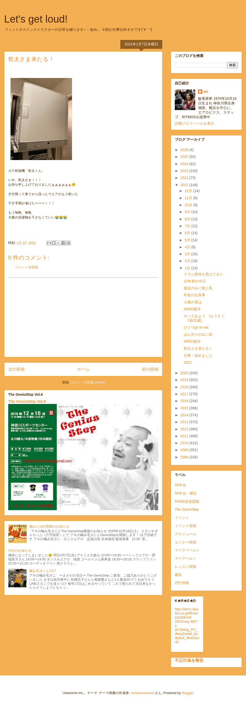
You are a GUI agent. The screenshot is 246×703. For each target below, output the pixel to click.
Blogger (187, 693)
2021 (184, 185)
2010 (184, 443)
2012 (184, 429)
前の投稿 (150, 369)
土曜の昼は (193, 302)
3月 (187, 254)
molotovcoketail (142, 693)
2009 (184, 450)
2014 (184, 415)
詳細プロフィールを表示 (194, 123)
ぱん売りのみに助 (198, 334)
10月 (188, 205)
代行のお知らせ (20, 550)
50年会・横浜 (186, 493)
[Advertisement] (83, 317)
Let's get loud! (36, 19)
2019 (184, 380)
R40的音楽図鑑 (187, 501)
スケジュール (185, 534)
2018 (184, 387)
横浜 (178, 575)
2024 (184, 164)
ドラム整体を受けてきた (203, 274)
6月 (187, 233)
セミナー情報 (185, 542)
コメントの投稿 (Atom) (87, 382)
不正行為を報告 (189, 660)
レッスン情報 (185, 567)
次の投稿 (16, 369)
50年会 (180, 485)
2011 (184, 436)
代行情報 (182, 583)
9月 (187, 212)
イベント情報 (185, 526)
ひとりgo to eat (196, 327)
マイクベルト (185, 558)
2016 (184, 401)
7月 (187, 226)
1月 (187, 268)
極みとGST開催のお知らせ (49, 526)
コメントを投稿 (26, 267)
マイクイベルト (187, 550)
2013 (184, 422)
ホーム (83, 369)
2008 (184, 457)
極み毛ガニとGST (42, 571)
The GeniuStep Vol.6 (27, 401)
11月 (188, 198)
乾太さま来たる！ (198, 348)
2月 (187, 261)
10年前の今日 (195, 281)
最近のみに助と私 (198, 288)
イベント (182, 518)
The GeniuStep (187, 509)
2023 (184, 171)
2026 (184, 150)
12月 (188, 191)
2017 (184, 394)
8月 (187, 219)
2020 (184, 373)
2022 (184, 178)
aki (205, 92)
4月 (187, 247)
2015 (184, 408)
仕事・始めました (198, 355)
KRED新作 (192, 309)
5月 (187, 240)
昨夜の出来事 (194, 295)
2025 (184, 157)
